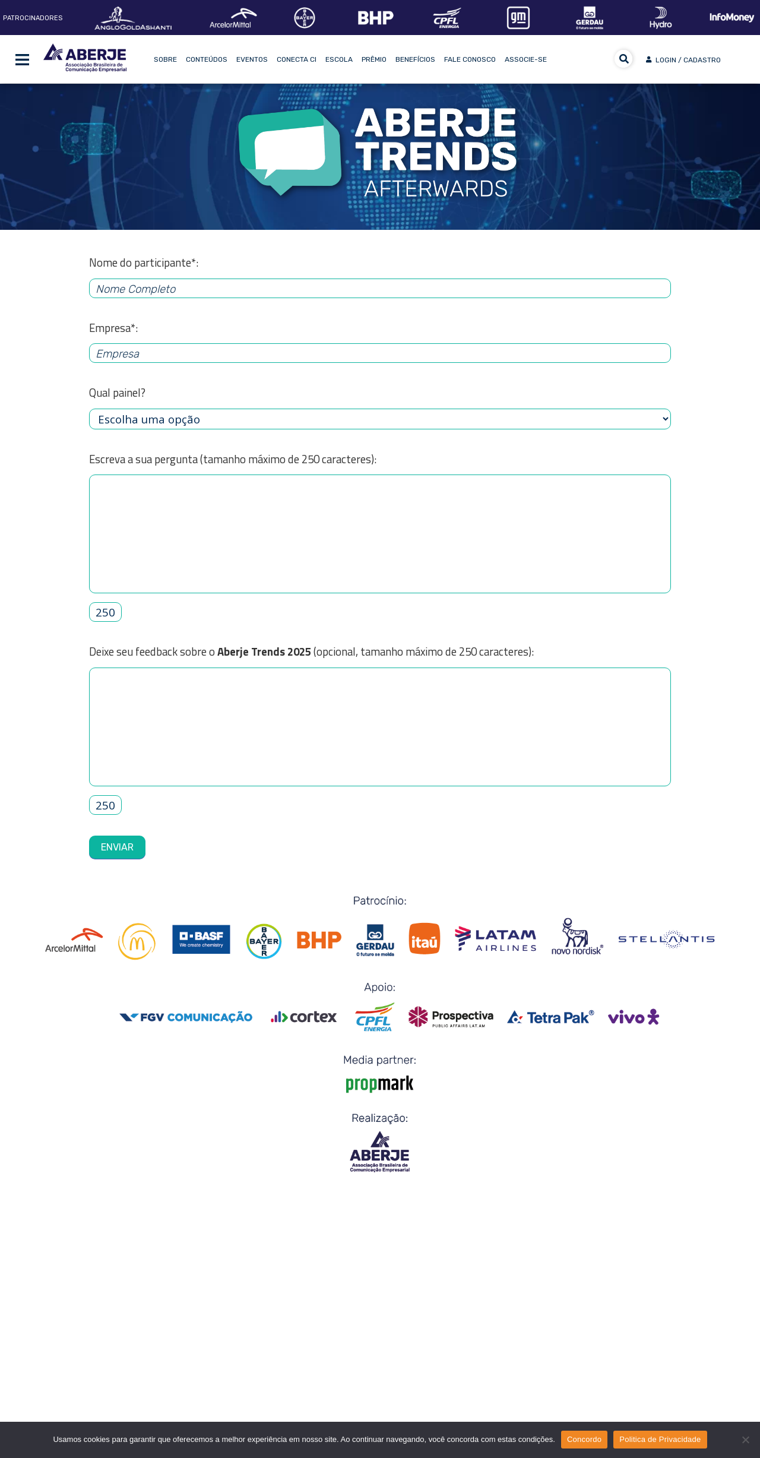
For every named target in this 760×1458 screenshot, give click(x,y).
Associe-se (526, 59)
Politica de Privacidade (660, 1439)
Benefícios (415, 59)
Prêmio (374, 59)
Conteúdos (206, 59)
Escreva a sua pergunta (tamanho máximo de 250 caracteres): (232, 459)
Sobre (165, 59)
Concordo (584, 1439)
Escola (339, 59)
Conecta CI (296, 59)
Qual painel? (117, 392)
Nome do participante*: (143, 262)
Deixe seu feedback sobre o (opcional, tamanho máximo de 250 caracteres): (311, 651)
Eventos (252, 59)
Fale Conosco (470, 59)
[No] (745, 1440)
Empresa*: (113, 328)
